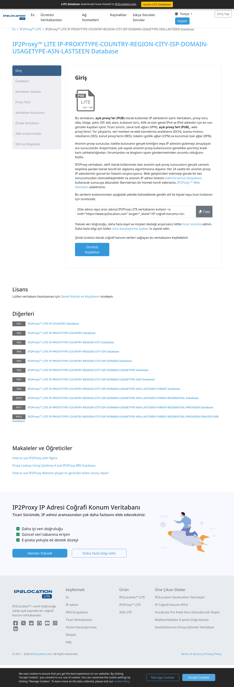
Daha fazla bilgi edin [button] (99, 553)
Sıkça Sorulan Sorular (144, 17)
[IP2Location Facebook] (16, 624)
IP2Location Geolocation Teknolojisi (180, 597)
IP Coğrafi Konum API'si (171, 605)
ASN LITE (125, 612)
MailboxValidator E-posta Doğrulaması (182, 620)
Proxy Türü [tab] (23, 102)
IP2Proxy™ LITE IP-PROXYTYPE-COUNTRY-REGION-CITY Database (71, 342)
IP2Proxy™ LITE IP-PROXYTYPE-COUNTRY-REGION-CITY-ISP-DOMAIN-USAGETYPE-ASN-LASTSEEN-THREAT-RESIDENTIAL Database (113, 398)
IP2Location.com (125, 4)
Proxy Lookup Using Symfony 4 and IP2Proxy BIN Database (53, 465)
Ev (32, 15)
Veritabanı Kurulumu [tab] (30, 113)
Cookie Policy (121, 681)
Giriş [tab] (18, 71)
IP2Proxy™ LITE (30, 29)
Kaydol (182, 21)
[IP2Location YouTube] (47, 624)
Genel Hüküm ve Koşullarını (80, 296)
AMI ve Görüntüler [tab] (28, 134)
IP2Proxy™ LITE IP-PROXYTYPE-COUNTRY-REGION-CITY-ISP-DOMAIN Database (80, 361)
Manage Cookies (162, 677)
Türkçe (182, 14)
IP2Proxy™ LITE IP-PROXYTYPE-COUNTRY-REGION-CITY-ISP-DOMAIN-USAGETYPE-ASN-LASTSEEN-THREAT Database (104, 389)
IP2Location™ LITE (132, 597)
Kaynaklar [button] (118, 15)
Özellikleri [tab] (22, 81)
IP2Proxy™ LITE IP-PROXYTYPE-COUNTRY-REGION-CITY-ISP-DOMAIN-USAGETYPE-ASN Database (91, 379)
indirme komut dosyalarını (183, 178)
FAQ (68, 642)
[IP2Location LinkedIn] (15, 629)
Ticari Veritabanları (79, 620)
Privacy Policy (213, 654)
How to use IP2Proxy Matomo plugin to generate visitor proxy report (60, 473)
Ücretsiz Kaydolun (92, 249)
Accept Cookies (198, 677)
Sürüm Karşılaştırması (81, 627)
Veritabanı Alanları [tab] (28, 92)
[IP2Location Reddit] (31, 624)
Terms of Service (191, 654)
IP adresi (72, 605)
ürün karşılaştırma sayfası (130, 229)
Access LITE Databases (157, 4)
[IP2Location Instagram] (55, 624)
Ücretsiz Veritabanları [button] (51, 17)
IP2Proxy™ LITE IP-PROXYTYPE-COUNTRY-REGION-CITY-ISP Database (73, 351)
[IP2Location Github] (39, 624)
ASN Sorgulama (77, 612)
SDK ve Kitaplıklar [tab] (27, 144)
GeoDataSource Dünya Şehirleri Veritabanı (184, 627)
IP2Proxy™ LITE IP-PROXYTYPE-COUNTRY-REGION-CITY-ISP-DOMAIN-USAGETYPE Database (88, 370)
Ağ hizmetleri (90, 17)
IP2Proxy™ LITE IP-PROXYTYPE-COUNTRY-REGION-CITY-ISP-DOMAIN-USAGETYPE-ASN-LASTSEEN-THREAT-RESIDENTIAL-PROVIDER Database (120, 407)
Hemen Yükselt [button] (40, 553)
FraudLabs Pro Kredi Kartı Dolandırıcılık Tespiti (187, 612)
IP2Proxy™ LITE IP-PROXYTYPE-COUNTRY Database (61, 333)
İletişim (71, 635)
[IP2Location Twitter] (23, 624)
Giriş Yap (223, 14)
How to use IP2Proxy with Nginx (34, 458)
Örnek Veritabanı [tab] (27, 123)
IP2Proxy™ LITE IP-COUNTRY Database (53, 323)
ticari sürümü (192, 224)
